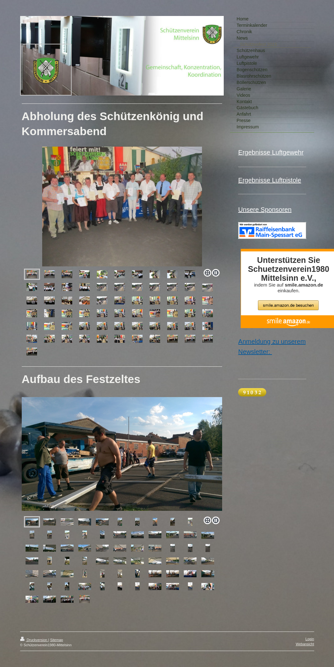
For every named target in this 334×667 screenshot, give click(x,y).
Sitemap (56, 640)
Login (310, 639)
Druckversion (34, 640)
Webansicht (305, 644)
